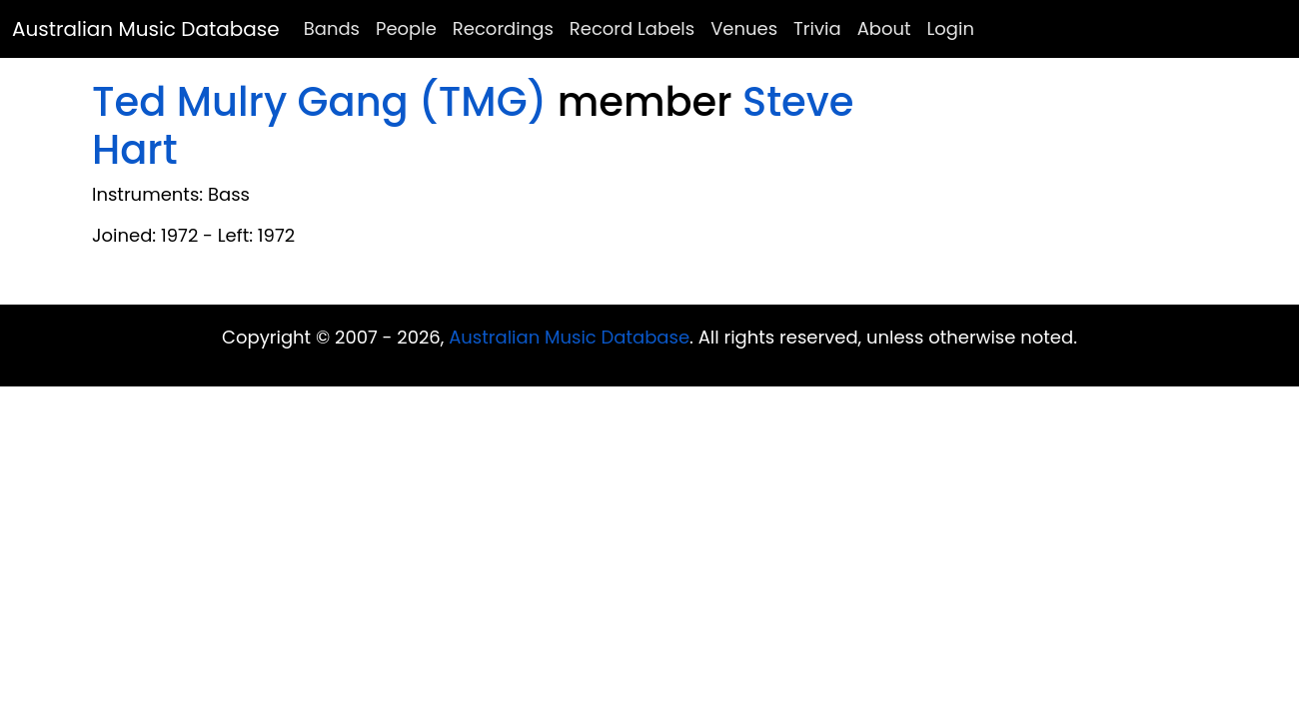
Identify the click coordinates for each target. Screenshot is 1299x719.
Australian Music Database (146, 29)
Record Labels (632, 28)
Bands (332, 28)
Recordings (503, 28)
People (406, 28)
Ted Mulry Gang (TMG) (319, 102)
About (884, 28)
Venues (743, 28)
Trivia (817, 28)
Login (950, 28)
